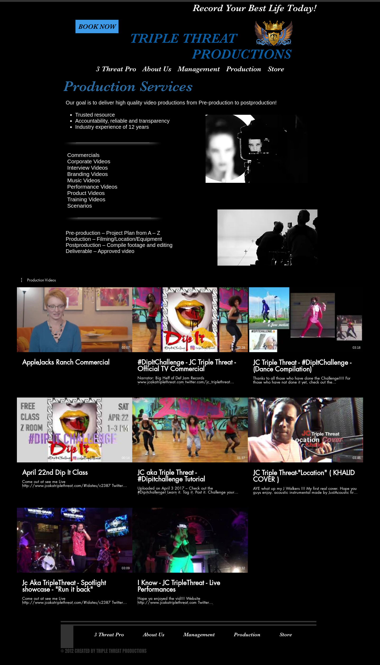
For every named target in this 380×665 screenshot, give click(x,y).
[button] (97, 26)
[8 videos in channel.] (190, 446)
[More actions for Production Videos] (38, 280)
